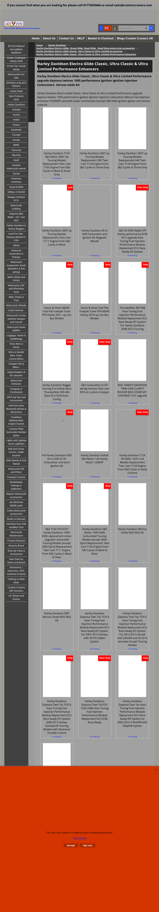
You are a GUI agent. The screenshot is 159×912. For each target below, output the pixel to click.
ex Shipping (56, 178)
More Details (80, 838)
